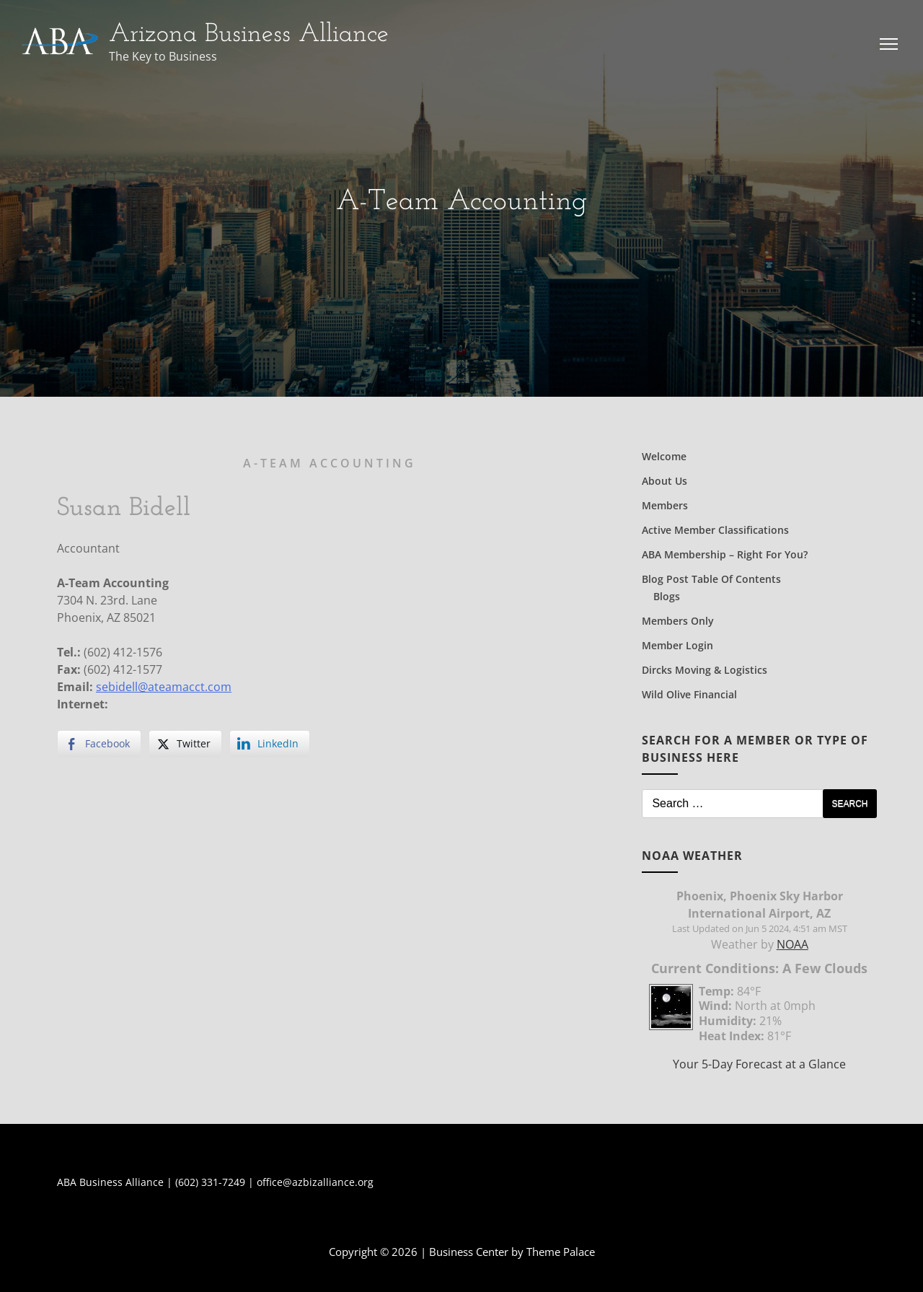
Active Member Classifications (715, 530)
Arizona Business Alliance (249, 35)
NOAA (792, 944)
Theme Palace (560, 1251)
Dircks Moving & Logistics (704, 670)
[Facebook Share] (99, 743)
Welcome (664, 456)
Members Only (678, 621)
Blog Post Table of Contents (711, 579)
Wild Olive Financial (689, 694)
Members (665, 505)
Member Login (677, 645)
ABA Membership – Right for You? (725, 554)
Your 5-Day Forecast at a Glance (759, 1064)
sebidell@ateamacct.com (163, 687)
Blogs (666, 596)
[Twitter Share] (185, 743)
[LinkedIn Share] (269, 743)
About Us (664, 481)
